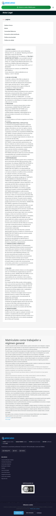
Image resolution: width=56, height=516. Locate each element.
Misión (6, 28)
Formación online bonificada (11, 34)
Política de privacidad (10, 37)
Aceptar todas (18, 512)
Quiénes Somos (8, 25)
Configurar (39, 512)
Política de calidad (9, 40)
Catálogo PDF (6, 450)
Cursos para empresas (6, 464)
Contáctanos (8, 417)
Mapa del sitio (4, 478)
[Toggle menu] (53, 7)
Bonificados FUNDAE (5, 466)
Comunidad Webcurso (10, 31)
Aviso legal (7, 419)
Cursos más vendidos (6, 476)
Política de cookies (35, 508)
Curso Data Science (5, 472)
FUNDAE (3, 468)
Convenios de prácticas (6, 461)
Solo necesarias (29, 512)
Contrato (22, 450)
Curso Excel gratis (5, 470)
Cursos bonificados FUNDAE (7, 459)
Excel (15, 450)
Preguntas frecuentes (5, 474)
